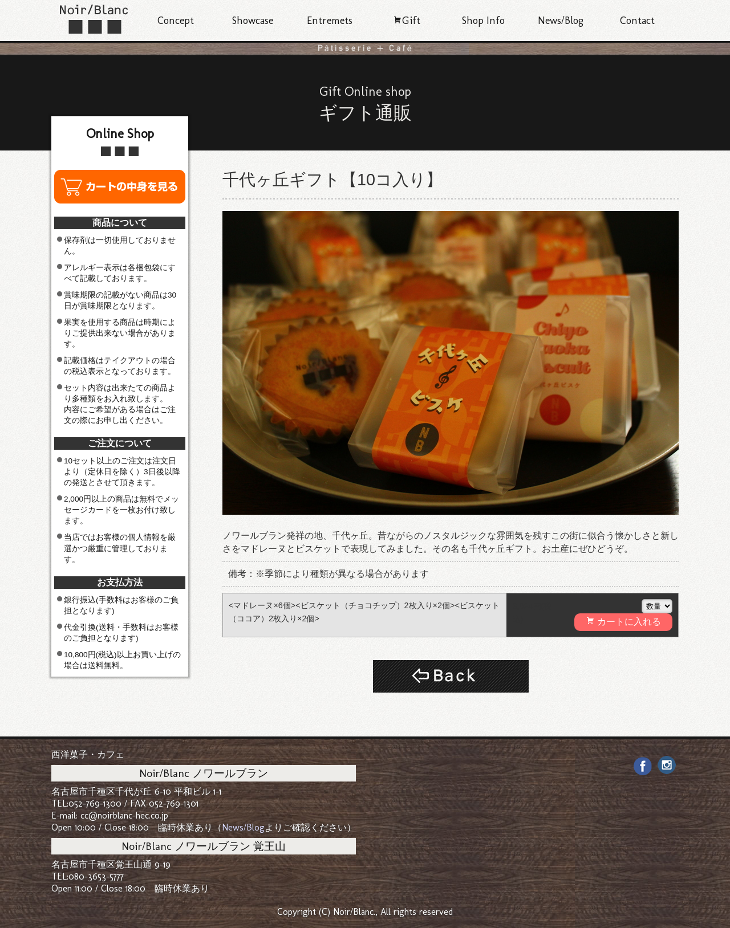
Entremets (329, 20)
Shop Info (483, 20)
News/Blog (560, 20)
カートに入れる (623, 621)
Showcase (252, 20)
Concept (175, 20)
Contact (637, 20)
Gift (406, 20)
